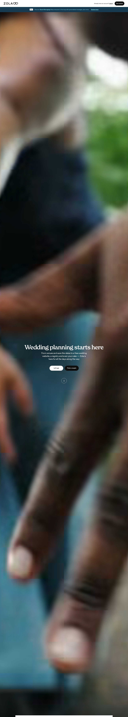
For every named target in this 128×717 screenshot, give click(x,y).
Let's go (56, 368)
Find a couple (71, 368)
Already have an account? (103, 3)
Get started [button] (119, 3)
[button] (64, 380)
